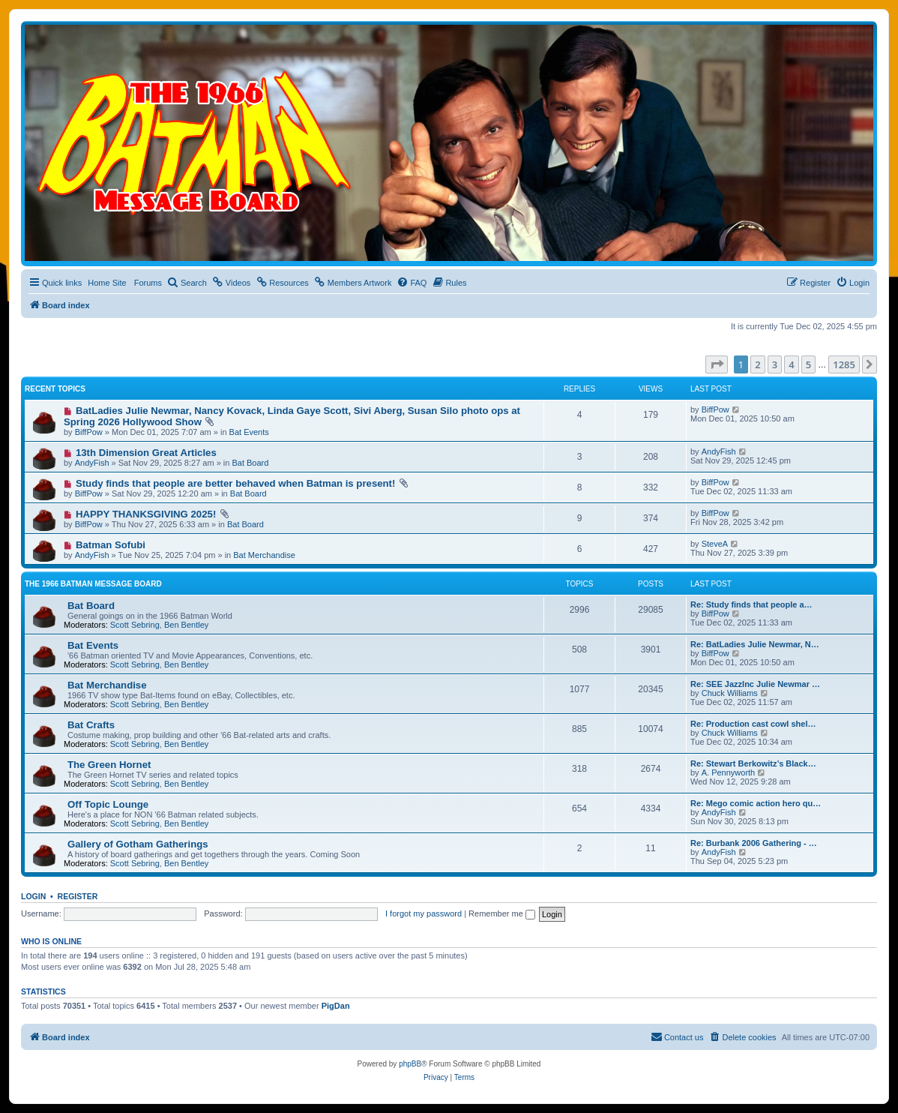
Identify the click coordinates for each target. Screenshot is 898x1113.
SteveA (715, 543)
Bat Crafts (91, 724)
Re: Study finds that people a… (751, 604)
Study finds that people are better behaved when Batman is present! (235, 483)
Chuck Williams (730, 693)
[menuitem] (187, 283)
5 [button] (808, 364)
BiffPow (89, 432)
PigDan (336, 1005)
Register (78, 896)
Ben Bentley (186, 624)
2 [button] (757, 364)
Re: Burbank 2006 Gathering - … (753, 843)
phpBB (410, 1064)
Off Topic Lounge (107, 804)
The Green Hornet (109, 764)
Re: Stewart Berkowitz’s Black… (753, 763)
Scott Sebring (135, 624)
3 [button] (774, 364)
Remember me (501, 913)
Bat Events (249, 432)
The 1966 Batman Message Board (93, 584)
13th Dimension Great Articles (146, 452)
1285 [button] (844, 364)
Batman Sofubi (110, 544)
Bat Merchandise (264, 555)
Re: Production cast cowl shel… (753, 723)
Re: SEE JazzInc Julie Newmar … (755, 684)
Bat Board (250, 462)
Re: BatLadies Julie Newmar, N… (754, 644)
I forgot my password (423, 913)
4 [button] (791, 364)
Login (33, 896)
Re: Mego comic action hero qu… (755, 803)
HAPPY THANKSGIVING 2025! (146, 514)
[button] (716, 365)
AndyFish (92, 462)
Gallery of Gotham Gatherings (137, 844)
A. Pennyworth (729, 772)
